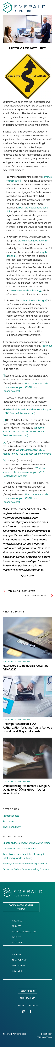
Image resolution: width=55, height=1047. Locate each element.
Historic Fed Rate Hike (27, 47)
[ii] (9, 211)
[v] (4, 460)
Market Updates (11, 815)
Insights (16, 937)
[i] (20, 180)
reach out (47, 345)
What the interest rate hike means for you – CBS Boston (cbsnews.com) (26, 387)
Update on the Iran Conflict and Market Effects (26, 842)
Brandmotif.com (44, 1037)
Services (16, 926)
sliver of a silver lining (32, 300)
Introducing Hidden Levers (21, 590)
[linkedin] (24, 1011)
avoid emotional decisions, (26, 290)
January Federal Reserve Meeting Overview (25, 863)
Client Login (28, 990)
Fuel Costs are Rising (36, 595)
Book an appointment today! (21, 907)
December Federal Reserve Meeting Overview (26, 869)
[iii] (46, 240)
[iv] (16, 255)
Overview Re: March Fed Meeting (19, 848)
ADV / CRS (17, 970)
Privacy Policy (19, 960)
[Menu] (49, 4)
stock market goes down (31, 240)
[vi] (45, 300)
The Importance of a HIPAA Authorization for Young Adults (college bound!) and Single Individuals (27, 727)
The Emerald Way (22, 661)
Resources (8, 661)
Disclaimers (18, 965)
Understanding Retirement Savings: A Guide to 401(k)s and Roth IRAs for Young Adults (26, 789)
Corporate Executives (24, 931)
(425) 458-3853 (27, 998)
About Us (17, 920)
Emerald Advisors (12, 1034)
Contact (17, 942)
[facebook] (30, 1011)
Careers (16, 954)
